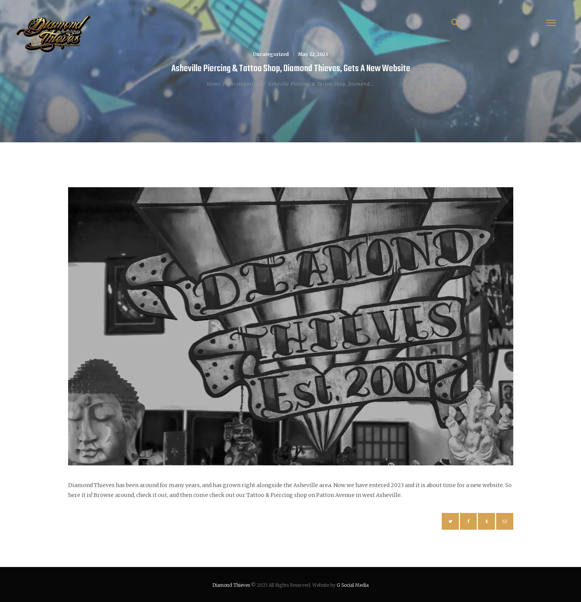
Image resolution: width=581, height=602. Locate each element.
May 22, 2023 (313, 54)
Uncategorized (271, 54)
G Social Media (353, 585)
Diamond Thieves (231, 585)
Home (214, 84)
